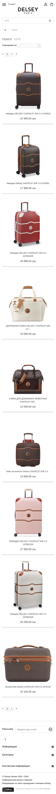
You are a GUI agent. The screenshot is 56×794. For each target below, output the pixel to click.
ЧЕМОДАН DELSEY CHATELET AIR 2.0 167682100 (28, 543)
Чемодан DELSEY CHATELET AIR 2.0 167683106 (28, 615)
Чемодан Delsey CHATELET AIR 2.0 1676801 (28, 183)
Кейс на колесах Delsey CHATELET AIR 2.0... (28, 471)
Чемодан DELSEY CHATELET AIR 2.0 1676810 (28, 113)
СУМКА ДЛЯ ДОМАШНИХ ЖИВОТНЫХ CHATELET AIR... (28, 400)
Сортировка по (9, 45)
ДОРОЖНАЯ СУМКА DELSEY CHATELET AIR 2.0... (28, 327)
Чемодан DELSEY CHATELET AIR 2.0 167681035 (28, 254)
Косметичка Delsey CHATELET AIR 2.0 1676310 (28, 687)
